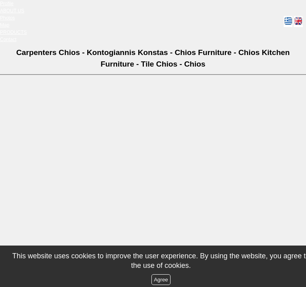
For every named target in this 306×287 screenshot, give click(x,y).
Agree (161, 280)
